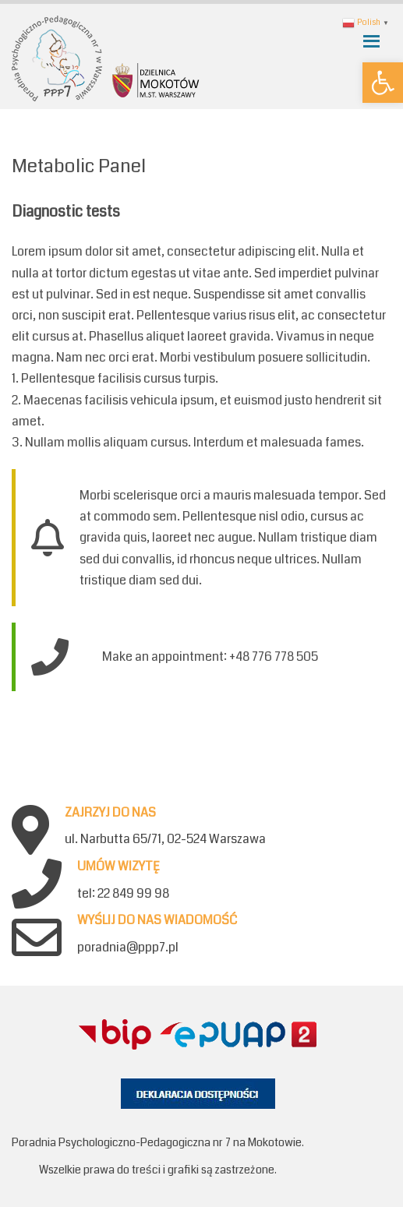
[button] (382, 82)
